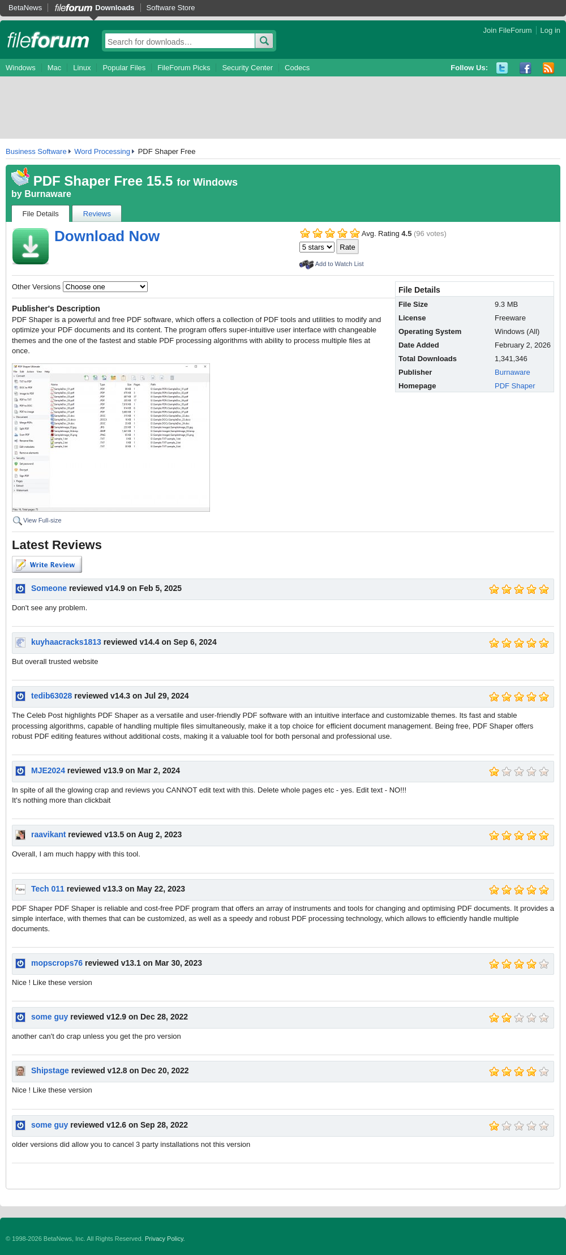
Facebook (525, 68)
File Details (41, 213)
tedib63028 (51, 695)
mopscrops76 (57, 962)
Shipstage (50, 1070)
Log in (550, 30)
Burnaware (47, 194)
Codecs (297, 67)
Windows (21, 67)
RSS (549, 68)
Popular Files (123, 67)
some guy (49, 1016)
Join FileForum (507, 30)
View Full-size (42, 520)
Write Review (47, 564)
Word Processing (102, 151)
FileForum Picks (183, 67)
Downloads (114, 7)
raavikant (48, 834)
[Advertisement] (283, 107)
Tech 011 (48, 888)
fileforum (48, 39)
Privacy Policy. (165, 1238)
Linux (82, 67)
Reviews (97, 213)
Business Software (36, 151)
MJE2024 (48, 770)
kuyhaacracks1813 (66, 641)
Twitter (502, 68)
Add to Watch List (339, 263)
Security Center (247, 67)
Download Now (107, 236)
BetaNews (25, 7)
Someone (49, 588)
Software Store (171, 7)
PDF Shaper (515, 386)
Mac (55, 67)
